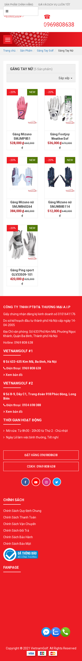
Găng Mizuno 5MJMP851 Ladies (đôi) (22, 138)
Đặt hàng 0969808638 (41, 455)
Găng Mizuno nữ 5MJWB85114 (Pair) (60, 206)
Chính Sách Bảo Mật (17, 543)
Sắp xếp (65, 78)
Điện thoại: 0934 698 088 (23, 405)
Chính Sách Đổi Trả (16, 530)
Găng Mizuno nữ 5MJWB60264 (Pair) (22, 206)
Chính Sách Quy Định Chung (22, 511)
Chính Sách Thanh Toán (19, 517)
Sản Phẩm (26, 50)
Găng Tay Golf (45, 50)
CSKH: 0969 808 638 (41, 466)
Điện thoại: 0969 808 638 (23, 368)
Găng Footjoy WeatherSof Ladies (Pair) (60, 138)
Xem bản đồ (13, 375)
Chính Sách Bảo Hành (18, 537)
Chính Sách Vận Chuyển (19, 524)
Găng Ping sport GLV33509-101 (22, 272)
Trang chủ (9, 50)
